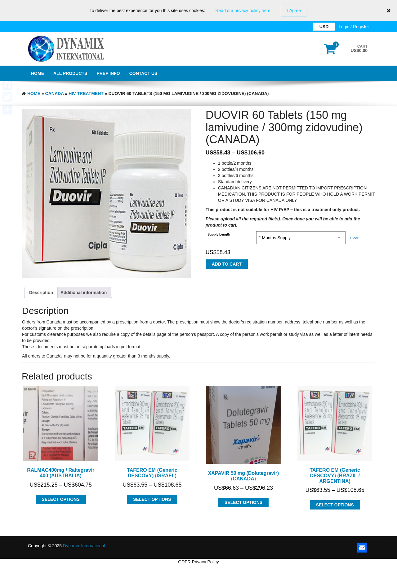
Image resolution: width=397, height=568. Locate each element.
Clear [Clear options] (354, 238)
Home (37, 73)
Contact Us (143, 73)
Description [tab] (41, 292)
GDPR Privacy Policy (198, 561)
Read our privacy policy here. (243, 10)
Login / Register (354, 26)
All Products (70, 73)
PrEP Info (108, 73)
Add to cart (227, 264)
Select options (61, 499)
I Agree (294, 10)
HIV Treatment (86, 93)
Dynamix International (84, 545)
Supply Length (218, 234)
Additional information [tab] (83, 292)
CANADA (54, 93)
